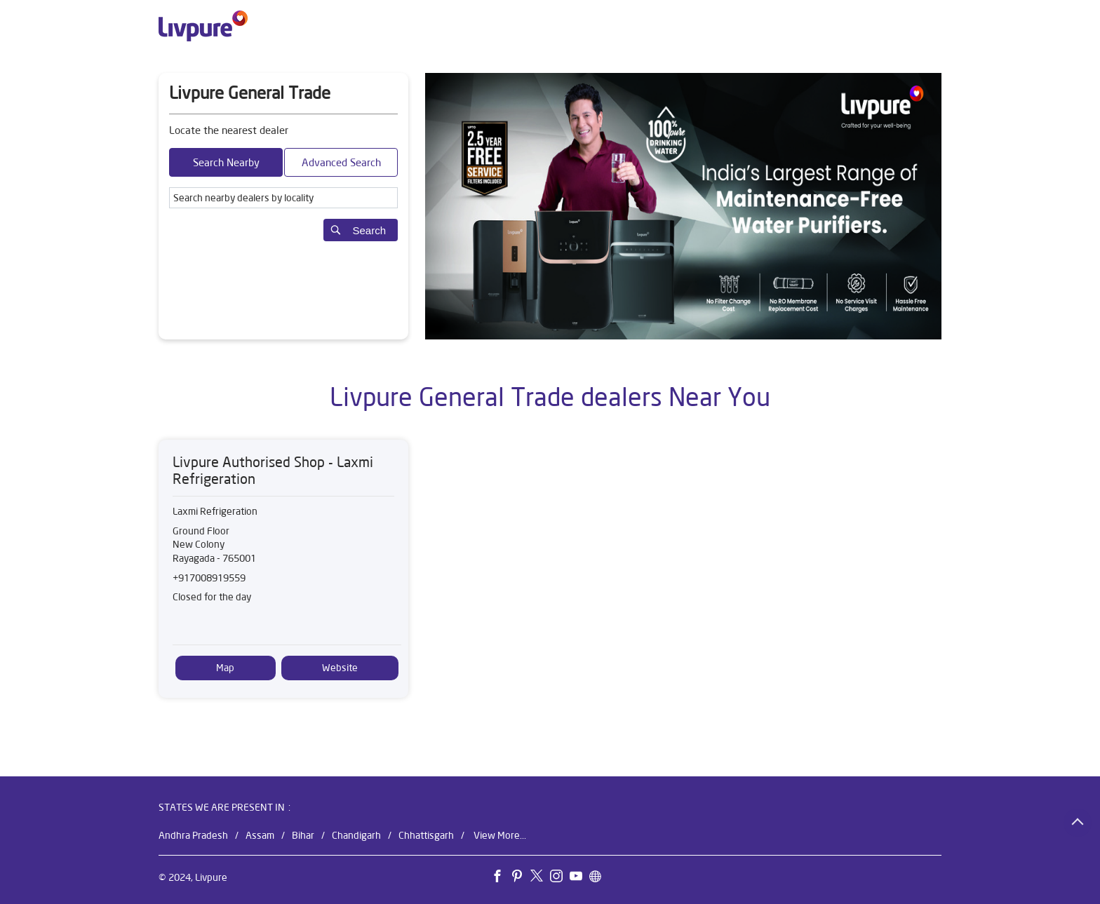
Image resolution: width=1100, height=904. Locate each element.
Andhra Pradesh (193, 834)
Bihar (303, 834)
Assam (260, 834)
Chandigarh (356, 834)
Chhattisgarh (426, 834)
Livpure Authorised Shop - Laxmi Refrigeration (273, 470)
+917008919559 (209, 578)
